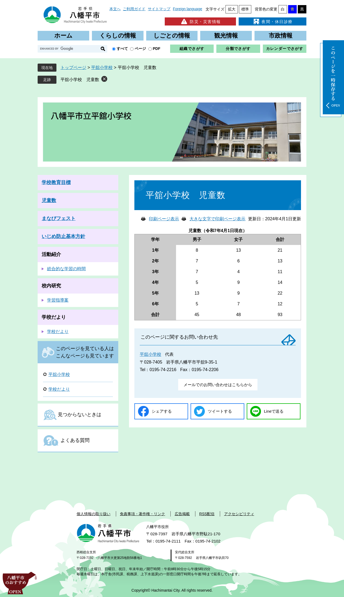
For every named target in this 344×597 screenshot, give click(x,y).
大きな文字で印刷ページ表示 (217, 219)
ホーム (63, 35)
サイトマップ (159, 9)
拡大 (231, 9)
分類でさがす (238, 48)
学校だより (54, 317)
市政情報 (280, 35)
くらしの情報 (117, 35)
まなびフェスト (59, 218)
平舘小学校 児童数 (79, 79)
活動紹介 (51, 254)
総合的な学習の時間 (66, 268)
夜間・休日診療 (272, 21)
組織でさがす (192, 48)
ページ (140, 48)
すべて (122, 48)
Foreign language (187, 9)
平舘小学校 (102, 67)
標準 (245, 9)
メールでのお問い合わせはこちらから (218, 384)
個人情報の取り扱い (93, 514)
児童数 (49, 200)
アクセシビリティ (239, 514)
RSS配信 (206, 514)
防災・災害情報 (200, 21)
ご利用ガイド (134, 9)
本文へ (115, 9)
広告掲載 (182, 514)
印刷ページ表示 (164, 219)
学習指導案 (58, 300)
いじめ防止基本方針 (63, 236)
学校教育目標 (56, 182)
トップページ (73, 67)
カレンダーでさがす (284, 48)
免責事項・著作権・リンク (142, 514)
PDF (156, 48)
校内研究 (51, 285)
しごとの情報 (171, 35)
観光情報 (226, 35)
